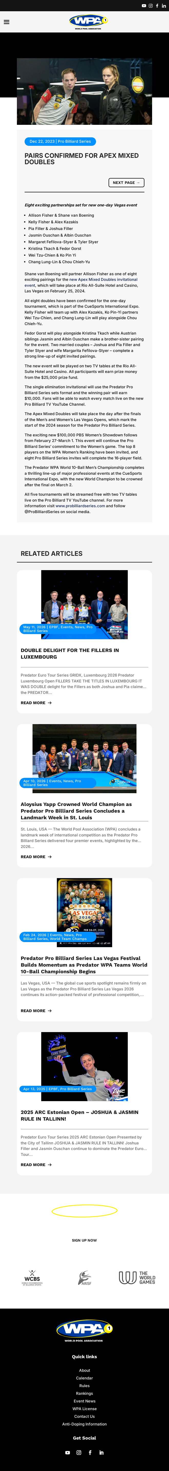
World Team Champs (68, 939)
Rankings (84, 1393)
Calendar (84, 1378)
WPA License (84, 1409)
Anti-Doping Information (84, 1424)
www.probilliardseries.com (80, 505)
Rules (84, 1386)
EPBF (53, 627)
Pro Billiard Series (74, 141)
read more (33, 702)
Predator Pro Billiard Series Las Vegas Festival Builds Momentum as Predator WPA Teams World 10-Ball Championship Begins (84, 965)
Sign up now (84, 1240)
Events (66, 627)
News (79, 627)
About (84, 1370)
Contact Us (84, 1416)
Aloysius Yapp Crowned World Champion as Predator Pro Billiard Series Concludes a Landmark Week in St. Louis (76, 811)
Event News (85, 1401)
